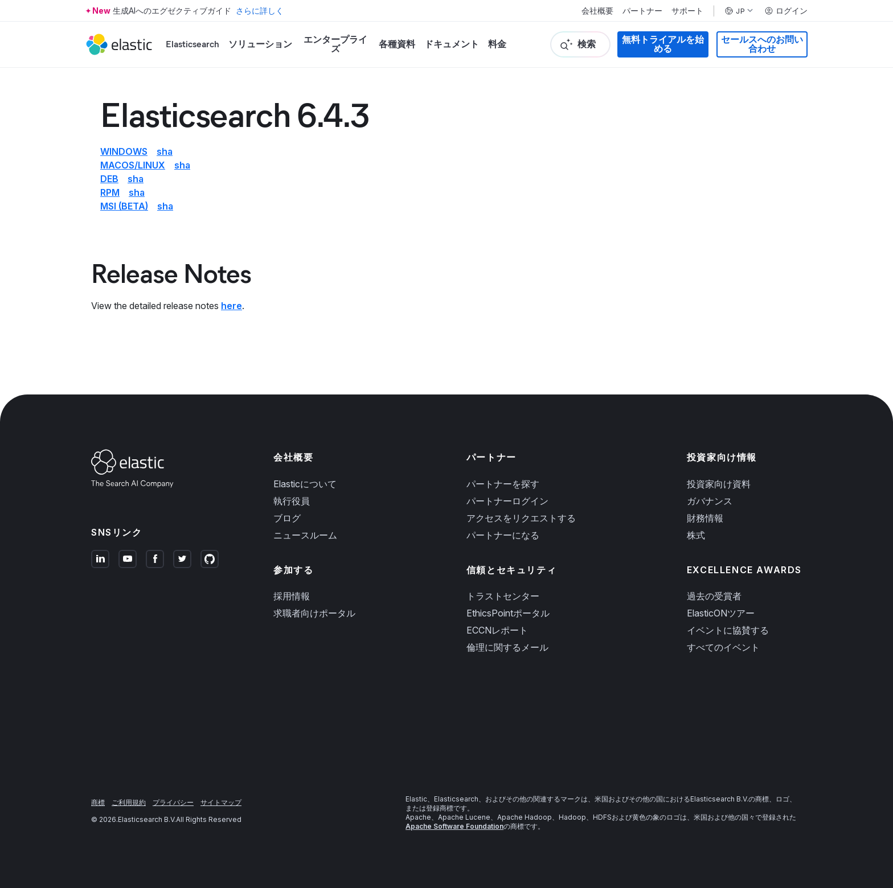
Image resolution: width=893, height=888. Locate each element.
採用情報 (291, 596)
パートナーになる (502, 535)
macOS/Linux (132, 165)
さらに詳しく (260, 10)
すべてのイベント (723, 647)
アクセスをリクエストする (521, 518)
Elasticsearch (192, 44)
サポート (687, 11)
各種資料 (397, 44)
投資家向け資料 (719, 484)
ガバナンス (709, 501)
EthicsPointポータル (508, 613)
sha (165, 151)
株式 (696, 535)
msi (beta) (124, 206)
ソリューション (260, 44)
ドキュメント (451, 44)
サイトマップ (220, 802)
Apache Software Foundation (454, 826)
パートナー (642, 11)
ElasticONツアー (721, 613)
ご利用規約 (129, 802)
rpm (110, 192)
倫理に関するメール (507, 647)
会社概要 (597, 11)
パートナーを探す (502, 484)
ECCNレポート (497, 630)
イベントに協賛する (728, 630)
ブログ (287, 518)
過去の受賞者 (714, 596)
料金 (497, 44)
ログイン (786, 10)
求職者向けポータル (314, 613)
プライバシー (173, 802)
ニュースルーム (305, 535)
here (231, 305)
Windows (124, 151)
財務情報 (705, 518)
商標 (98, 802)
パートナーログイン (507, 501)
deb (109, 178)
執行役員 (291, 501)
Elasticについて (305, 484)
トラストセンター (502, 596)
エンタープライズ (335, 44)
